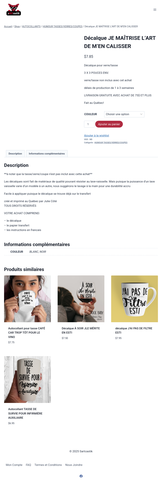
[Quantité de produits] (89, 124)
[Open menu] (155, 9)
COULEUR (90, 114)
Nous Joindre (73, 465)
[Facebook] (81, 476)
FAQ (28, 465)
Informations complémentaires (47, 153)
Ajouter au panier (109, 124)
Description (15, 153)
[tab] (15, 153)
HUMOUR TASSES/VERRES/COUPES (110, 142)
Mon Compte (14, 465)
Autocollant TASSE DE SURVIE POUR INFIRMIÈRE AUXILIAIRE (25, 413)
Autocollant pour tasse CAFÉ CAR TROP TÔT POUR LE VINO (26, 333)
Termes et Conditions (48, 465)
